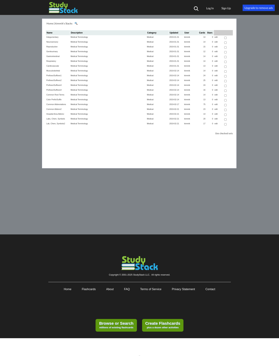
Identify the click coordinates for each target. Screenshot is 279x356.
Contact (210, 289)
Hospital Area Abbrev (55, 114)
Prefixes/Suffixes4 (54, 90)
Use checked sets (224, 133)
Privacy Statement (183, 289)
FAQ (127, 289)
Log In (210, 8)
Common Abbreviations (56, 104)
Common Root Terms (55, 95)
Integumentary (52, 37)
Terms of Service (150, 289)
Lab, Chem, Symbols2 (55, 123)
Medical (150, 37)
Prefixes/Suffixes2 (54, 80)
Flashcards (89, 289)
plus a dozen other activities (162, 325)
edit (215, 37)
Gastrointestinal (53, 56)
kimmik (187, 37)
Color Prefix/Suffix (54, 99)
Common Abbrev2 (54, 109)
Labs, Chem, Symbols (55, 119)
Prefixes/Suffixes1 (54, 75)
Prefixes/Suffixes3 (54, 85)
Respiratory (51, 61)
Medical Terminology (79, 37)
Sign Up (226, 8)
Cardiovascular (52, 66)
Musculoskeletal (53, 71)
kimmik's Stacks (63, 23)
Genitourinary (52, 51)
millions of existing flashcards (116, 325)
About (110, 289)
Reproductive (52, 47)
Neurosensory (52, 42)
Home (50, 23)
